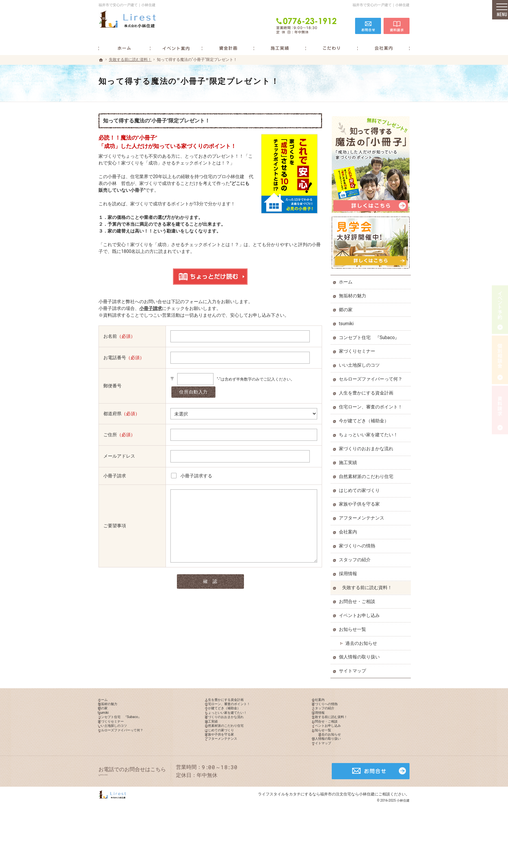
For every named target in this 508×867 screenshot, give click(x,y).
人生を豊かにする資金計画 (367, 390)
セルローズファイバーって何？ (372, 376)
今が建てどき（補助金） (365, 417)
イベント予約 (500, 309)
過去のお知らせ (362, 640)
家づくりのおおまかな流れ (367, 445)
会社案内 (349, 529)
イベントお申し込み (360, 612)
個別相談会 (500, 360)
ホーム (347, 278)
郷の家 (347, 306)
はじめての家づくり (360, 487)
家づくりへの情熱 (358, 542)
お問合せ (368, 23)
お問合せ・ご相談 (358, 598)
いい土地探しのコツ (360, 362)
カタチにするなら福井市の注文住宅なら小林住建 (332, 836)
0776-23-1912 (307, 23)
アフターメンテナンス (363, 515)
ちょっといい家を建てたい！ (369, 431)
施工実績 (349, 459)
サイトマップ (353, 668)
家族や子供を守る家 (360, 501)
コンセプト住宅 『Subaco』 (370, 334)
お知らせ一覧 (353, 626)
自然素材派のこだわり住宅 (367, 473)
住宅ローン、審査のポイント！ (372, 403)
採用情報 (349, 570)
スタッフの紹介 (356, 556)
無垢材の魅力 (353, 292)
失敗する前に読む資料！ (368, 584)
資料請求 (397, 23)
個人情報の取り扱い (360, 654)
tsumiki (347, 320)
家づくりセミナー (358, 348)
